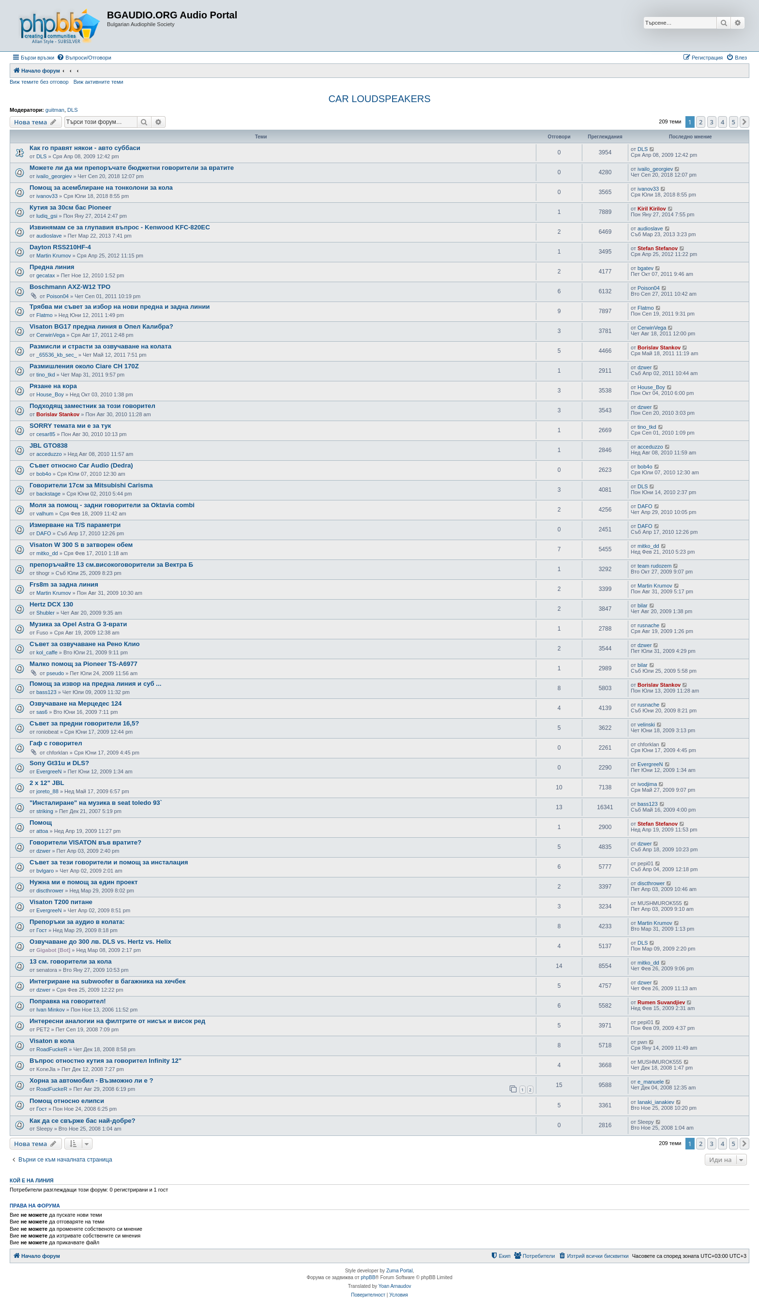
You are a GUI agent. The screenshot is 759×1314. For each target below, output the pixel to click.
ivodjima (647, 784)
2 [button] (700, 122)
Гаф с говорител (56, 743)
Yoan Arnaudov (395, 1286)
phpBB (368, 1277)
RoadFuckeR (51, 1049)
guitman (55, 110)
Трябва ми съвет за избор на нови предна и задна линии (120, 306)
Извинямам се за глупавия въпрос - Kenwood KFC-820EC (120, 227)
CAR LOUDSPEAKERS (379, 98)
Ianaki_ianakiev (656, 1102)
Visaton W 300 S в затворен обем (81, 544)
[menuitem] (84, 57)
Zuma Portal (399, 1270)
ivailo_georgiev (54, 176)
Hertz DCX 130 (51, 604)
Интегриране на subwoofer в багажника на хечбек (107, 981)
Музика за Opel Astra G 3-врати (78, 624)
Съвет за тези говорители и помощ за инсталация (109, 862)
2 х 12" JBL (47, 782)
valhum (44, 513)
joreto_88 (47, 791)
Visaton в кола (52, 1040)
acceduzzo (49, 454)
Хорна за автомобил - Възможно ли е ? (91, 1080)
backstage (48, 494)
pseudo (55, 673)
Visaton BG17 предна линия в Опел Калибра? (101, 326)
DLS (72, 110)
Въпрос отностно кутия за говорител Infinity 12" (106, 1060)
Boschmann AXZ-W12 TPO (70, 286)
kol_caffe (47, 652)
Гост (41, 930)
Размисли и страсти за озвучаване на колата (100, 346)
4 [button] (722, 122)
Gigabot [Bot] (53, 950)
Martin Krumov (53, 255)
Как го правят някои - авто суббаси (85, 147)
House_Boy (50, 394)
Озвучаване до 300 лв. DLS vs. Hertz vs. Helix (100, 941)
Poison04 (57, 296)
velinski (646, 724)
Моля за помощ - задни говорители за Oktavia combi (112, 505)
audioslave (49, 236)
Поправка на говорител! (68, 1001)
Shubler (45, 613)
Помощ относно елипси (67, 1100)
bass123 (46, 692)
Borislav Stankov (659, 347)
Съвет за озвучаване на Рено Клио (85, 644)
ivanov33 (47, 196)
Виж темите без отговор (39, 82)
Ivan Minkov (50, 1009)
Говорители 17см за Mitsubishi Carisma (91, 485)
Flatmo (44, 315)
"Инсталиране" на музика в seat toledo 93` (96, 802)
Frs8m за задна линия (64, 584)
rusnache (648, 625)
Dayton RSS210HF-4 (60, 247)
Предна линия (52, 267)
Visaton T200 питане (61, 902)
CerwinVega (50, 335)
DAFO (645, 506)
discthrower (49, 890)
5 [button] (733, 122)
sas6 (41, 712)
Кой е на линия (32, 1180)
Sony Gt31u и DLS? (59, 763)
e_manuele (651, 1082)
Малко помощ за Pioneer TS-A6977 (83, 663)
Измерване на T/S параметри (75, 525)
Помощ (41, 822)
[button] (744, 122)
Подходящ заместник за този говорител (92, 405)
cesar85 (45, 434)
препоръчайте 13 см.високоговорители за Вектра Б (111, 564)
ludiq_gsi (46, 216)
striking (44, 811)
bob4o (43, 474)
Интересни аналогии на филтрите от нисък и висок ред (117, 1021)
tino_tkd (45, 375)
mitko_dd (47, 553)
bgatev (645, 268)
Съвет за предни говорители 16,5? (84, 723)
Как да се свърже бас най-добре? (83, 1120)
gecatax (45, 275)
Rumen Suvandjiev (661, 1002)
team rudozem (654, 566)
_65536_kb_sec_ (56, 355)
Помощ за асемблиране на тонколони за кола (101, 187)
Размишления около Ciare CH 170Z (84, 366)
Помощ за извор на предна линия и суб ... (95, 683)
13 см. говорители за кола (70, 961)
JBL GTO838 (49, 445)
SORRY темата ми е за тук (70, 425)
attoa (42, 831)
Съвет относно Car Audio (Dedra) (81, 465)
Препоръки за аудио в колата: (77, 921)
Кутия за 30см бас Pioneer (70, 207)
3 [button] (711, 122)
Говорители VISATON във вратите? (85, 842)
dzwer (645, 367)
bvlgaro (45, 871)
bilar (643, 605)
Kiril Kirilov (652, 208)
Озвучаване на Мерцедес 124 (75, 703)
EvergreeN (49, 771)
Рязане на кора (53, 386)
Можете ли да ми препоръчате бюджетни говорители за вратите (132, 167)
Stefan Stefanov (658, 248)
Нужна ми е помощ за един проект (83, 882)
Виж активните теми (98, 82)
